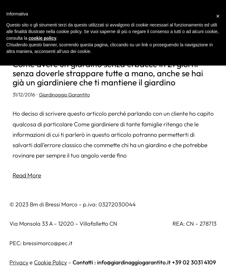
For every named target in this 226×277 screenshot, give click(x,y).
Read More (27, 175)
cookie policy (43, 38)
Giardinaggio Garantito (64, 94)
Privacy (18, 262)
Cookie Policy (50, 262)
